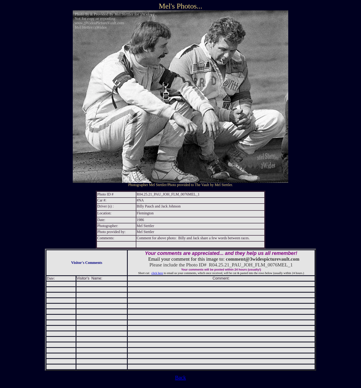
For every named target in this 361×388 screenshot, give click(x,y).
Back (180, 377)
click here (157, 273)
